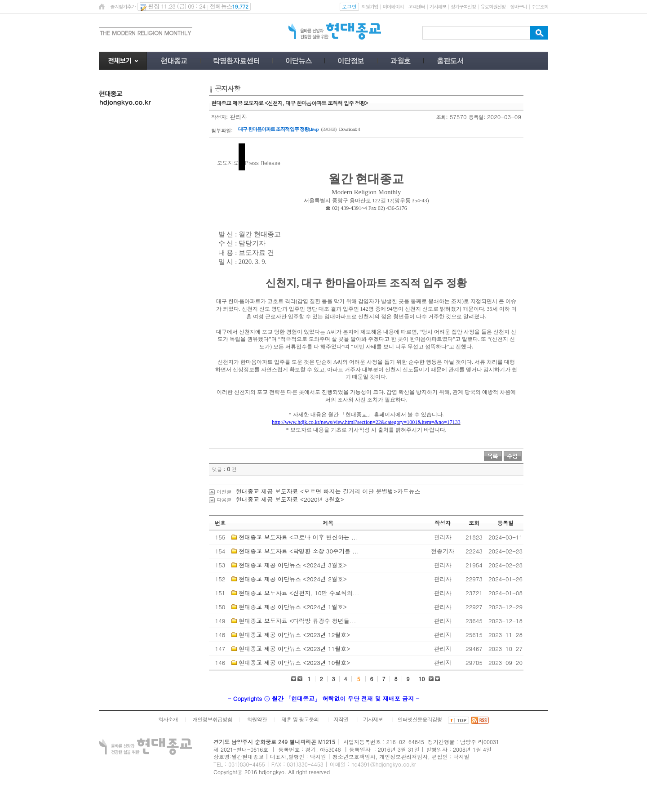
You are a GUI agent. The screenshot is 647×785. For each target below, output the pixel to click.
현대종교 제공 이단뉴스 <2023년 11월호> (294, 648)
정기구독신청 (463, 6)
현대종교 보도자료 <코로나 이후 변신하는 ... (298, 537)
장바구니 (518, 6)
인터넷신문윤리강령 (420, 719)
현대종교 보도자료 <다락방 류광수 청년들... (297, 620)
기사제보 (438, 6)
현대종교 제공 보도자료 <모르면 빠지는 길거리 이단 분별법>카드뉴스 (328, 491)
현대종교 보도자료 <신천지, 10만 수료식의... (299, 593)
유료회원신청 (492, 6)
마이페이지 (392, 6)
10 (422, 678)
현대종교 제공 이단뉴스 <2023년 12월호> (294, 634)
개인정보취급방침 (212, 719)
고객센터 (416, 6)
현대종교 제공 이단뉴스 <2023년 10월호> (294, 662)
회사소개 (168, 719)
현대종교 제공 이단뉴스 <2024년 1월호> (293, 606)
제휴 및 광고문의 (300, 719)
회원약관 (256, 719)
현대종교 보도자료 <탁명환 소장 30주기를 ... (299, 551)
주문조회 (540, 6)
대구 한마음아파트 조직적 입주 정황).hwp (278, 129)
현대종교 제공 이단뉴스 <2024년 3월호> (293, 565)
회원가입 (369, 6)
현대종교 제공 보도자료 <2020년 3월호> (290, 499)
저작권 (340, 719)
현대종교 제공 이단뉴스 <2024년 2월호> (293, 579)
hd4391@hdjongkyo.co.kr (383, 764)
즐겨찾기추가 (122, 6)
